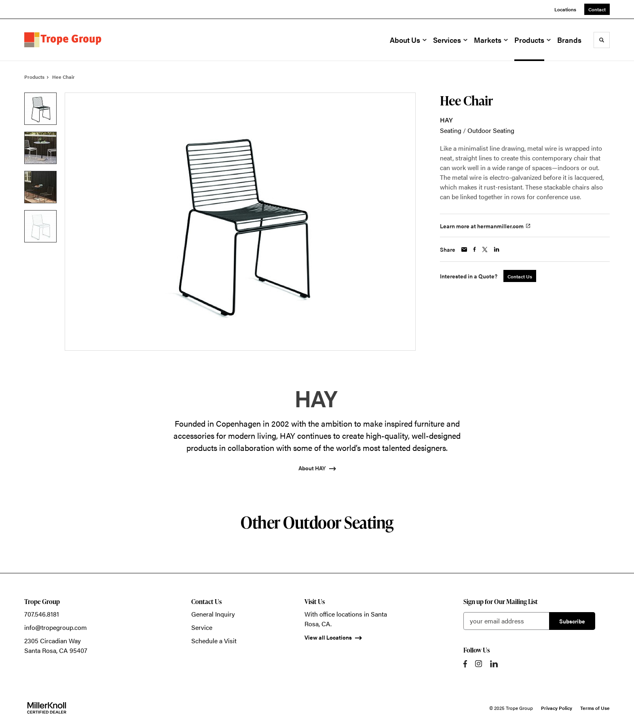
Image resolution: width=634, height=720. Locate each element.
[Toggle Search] (602, 40)
